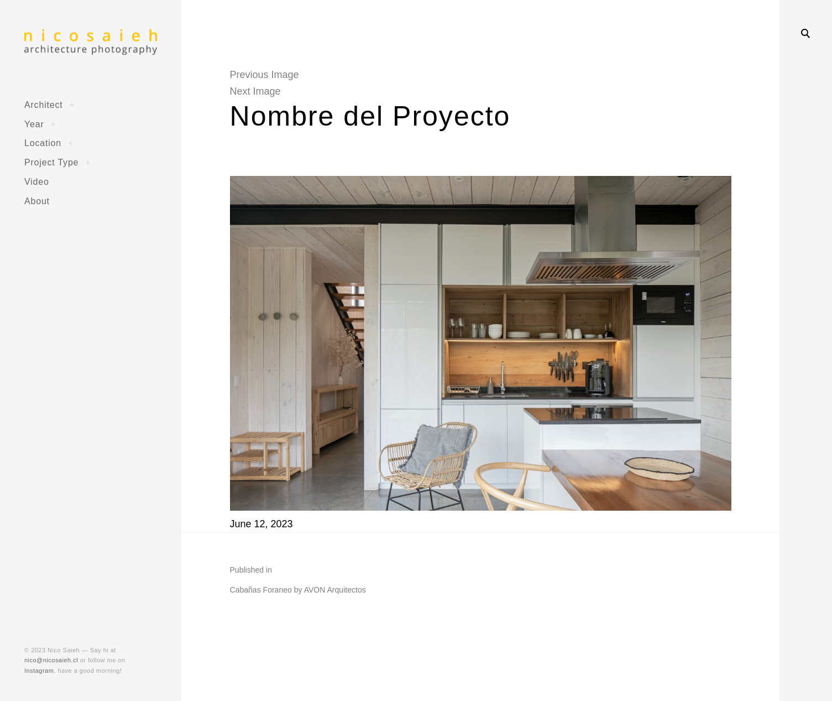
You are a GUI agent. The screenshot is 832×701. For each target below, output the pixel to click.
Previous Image (264, 74)
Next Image (255, 91)
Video (36, 181)
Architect (43, 105)
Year (34, 124)
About (37, 201)
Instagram (39, 670)
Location (42, 143)
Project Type (51, 162)
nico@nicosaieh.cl (51, 660)
